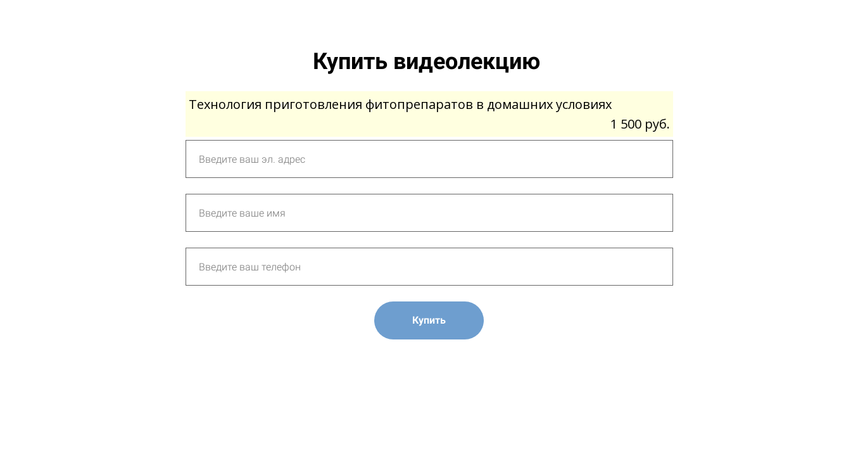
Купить (429, 320)
